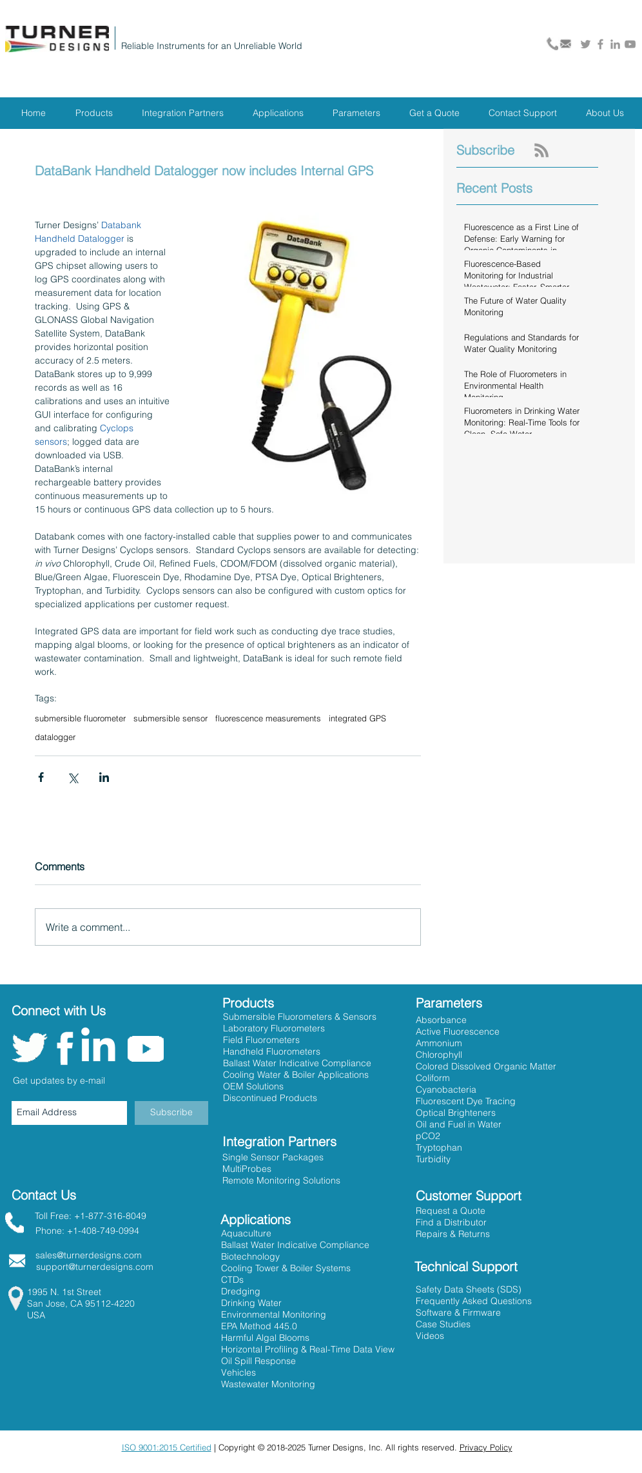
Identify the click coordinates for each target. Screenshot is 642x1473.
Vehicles (238, 1372)
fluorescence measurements (268, 718)
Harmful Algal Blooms (265, 1337)
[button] (451, 1222)
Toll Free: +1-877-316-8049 (90, 1216)
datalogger (55, 737)
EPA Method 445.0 (259, 1326)
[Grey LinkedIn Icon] (615, 44)
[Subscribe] (171, 1113)
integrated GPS (357, 718)
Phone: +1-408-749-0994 (87, 1230)
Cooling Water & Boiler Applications (296, 1074)
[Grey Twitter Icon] (585, 44)
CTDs (232, 1279)
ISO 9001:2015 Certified (166, 1447)
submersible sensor (170, 718)
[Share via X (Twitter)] (72, 777)
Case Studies (443, 1324)
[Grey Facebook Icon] (600, 44)
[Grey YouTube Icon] (630, 44)
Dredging (240, 1291)
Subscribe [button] (485, 150)
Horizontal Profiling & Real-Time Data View (307, 1349)
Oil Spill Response (258, 1361)
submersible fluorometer (80, 718)
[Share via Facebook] (41, 777)
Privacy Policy (486, 1447)
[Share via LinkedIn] (104, 777)
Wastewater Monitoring (268, 1384)
